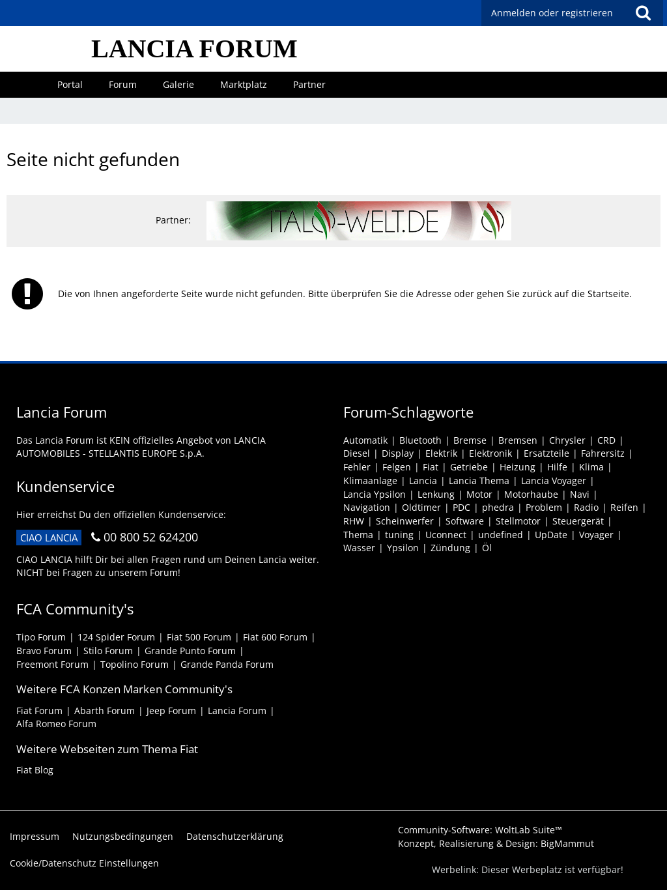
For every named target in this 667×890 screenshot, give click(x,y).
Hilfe (557, 467)
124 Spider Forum (116, 637)
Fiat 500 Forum (199, 637)
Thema (358, 534)
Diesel (356, 453)
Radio (586, 507)
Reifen (624, 507)
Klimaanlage (370, 480)
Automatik (365, 440)
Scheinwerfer (405, 521)
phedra (498, 507)
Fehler (357, 467)
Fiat (430, 467)
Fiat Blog (34, 770)
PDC (461, 507)
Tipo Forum (41, 637)
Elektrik (441, 453)
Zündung (450, 547)
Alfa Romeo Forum (56, 723)
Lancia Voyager (553, 480)
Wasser (359, 547)
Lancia (423, 480)
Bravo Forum (44, 650)
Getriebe (469, 467)
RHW (353, 521)
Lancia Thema (479, 480)
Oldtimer (421, 507)
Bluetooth (420, 440)
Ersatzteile (546, 453)
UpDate (551, 534)
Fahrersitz (603, 453)
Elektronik (490, 453)
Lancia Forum (237, 710)
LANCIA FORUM (194, 48)
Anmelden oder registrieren (552, 13)
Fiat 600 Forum (275, 637)
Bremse (470, 440)
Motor (479, 494)
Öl (487, 547)
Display (398, 453)
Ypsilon (403, 547)
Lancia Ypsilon (374, 494)
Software (465, 521)
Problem (544, 507)
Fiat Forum (39, 710)
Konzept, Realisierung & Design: (496, 843)
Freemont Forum (52, 664)
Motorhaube (531, 494)
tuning (399, 534)
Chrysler (567, 440)
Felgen (396, 467)
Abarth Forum (104, 710)
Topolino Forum (134, 664)
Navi (579, 494)
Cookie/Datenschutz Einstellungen (84, 863)
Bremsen (517, 440)
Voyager (596, 534)
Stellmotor (518, 521)
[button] (643, 13)
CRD (606, 440)
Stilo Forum (108, 650)
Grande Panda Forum (227, 664)
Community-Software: (480, 830)
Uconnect (445, 534)
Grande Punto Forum (190, 650)
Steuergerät (578, 521)
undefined (500, 534)
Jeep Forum (171, 710)
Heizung (517, 467)
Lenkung (436, 494)
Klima (591, 467)
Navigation (366, 507)
